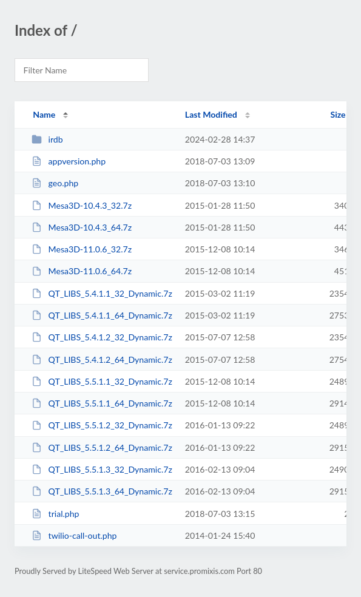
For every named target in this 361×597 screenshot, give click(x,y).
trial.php (55, 513)
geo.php (55, 183)
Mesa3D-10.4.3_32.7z (82, 205)
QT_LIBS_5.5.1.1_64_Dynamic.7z (102, 403)
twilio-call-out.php (74, 535)
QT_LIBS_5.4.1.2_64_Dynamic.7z (102, 359)
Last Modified (211, 114)
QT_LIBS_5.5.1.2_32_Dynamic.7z (102, 425)
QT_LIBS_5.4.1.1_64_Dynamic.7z (102, 315)
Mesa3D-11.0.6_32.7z (82, 249)
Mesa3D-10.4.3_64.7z (82, 227)
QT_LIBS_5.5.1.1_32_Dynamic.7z (102, 381)
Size (338, 114)
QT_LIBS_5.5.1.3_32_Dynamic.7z (102, 469)
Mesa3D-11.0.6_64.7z (82, 271)
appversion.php (69, 161)
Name (44, 114)
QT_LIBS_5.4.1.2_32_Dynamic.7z (102, 337)
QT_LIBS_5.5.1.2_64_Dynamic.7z (102, 447)
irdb (47, 139)
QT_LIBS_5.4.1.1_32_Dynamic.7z (102, 293)
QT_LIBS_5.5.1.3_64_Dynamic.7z (102, 491)
